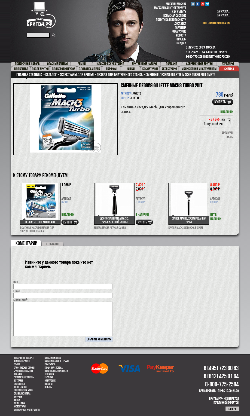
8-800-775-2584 (195, 56)
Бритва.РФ (41, 15)
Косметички (19, 403)
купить (220, 102)
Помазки (18, 374)
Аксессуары (20, 406)
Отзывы (181, 39)
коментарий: (20, 300)
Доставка (180, 23)
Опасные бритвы (22, 361)
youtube (202, 4)
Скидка (229, 69)
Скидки (181, 43)
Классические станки (24, 367)
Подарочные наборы (24, 358)
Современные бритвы (24, 377)
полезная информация (216, 23)
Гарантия (180, 27)
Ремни (17, 364)
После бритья (20, 387)
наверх (232, 409)
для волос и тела (22, 393)
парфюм (18, 396)
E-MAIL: (17, 291)
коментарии (26, 243)
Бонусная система (174, 16)
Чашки (17, 400)
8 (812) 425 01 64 (195, 52)
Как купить (179, 12)
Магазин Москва (176, 4)
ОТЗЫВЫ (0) (52, 244)
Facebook (198, 4)
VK (193, 4)
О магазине (179, 31)
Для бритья (19, 383)
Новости (181, 35)
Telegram (207, 4)
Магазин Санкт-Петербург (170, 8)
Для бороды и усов (23, 390)
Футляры (18, 380)
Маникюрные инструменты (27, 409)
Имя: (16, 282)
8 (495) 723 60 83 (195, 47)
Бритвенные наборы (23, 371)
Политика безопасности (171, 19)
